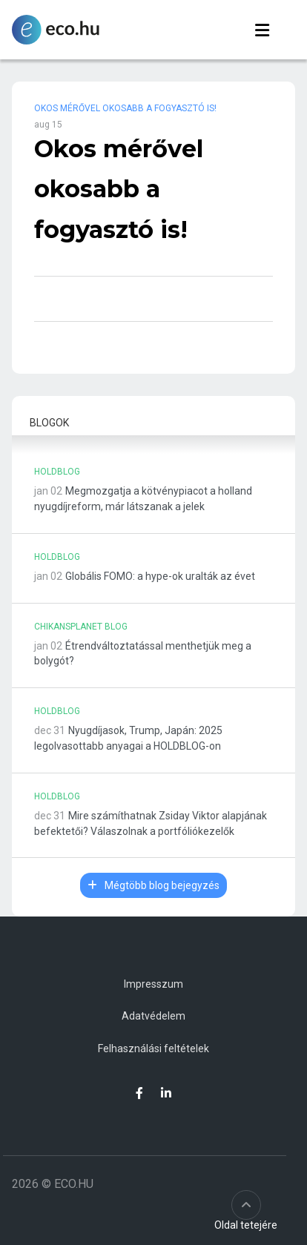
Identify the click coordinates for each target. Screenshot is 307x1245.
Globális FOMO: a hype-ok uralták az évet (160, 576)
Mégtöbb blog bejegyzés (153, 885)
